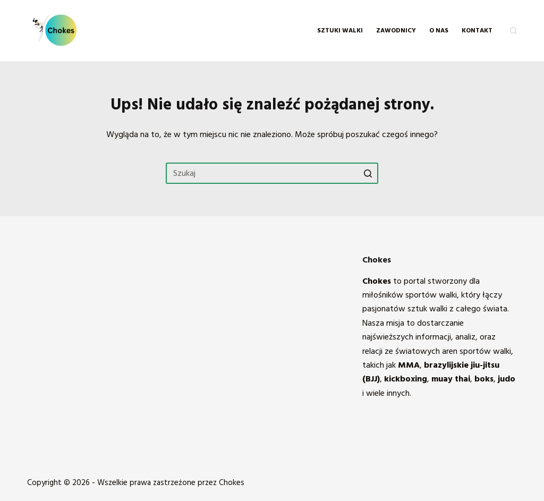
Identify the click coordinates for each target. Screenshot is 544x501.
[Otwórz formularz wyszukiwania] (513, 30)
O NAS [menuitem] (438, 30)
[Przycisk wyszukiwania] (367, 173)
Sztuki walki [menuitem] (340, 30)
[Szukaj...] (272, 173)
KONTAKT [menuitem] (477, 30)
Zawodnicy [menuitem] (396, 30)
